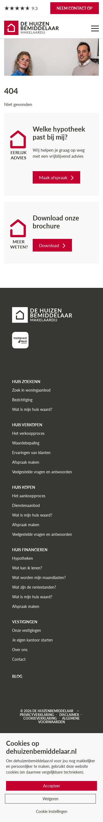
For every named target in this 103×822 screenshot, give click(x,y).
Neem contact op (75, 8)
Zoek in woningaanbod (31, 390)
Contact (19, 659)
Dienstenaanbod (26, 505)
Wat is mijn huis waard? (32, 409)
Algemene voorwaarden (59, 719)
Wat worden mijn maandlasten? (39, 577)
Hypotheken (22, 558)
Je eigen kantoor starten (32, 640)
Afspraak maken (25, 462)
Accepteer (51, 785)
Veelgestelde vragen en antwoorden (42, 471)
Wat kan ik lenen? (27, 568)
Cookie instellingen (51, 811)
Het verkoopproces (28, 433)
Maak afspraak (57, 177)
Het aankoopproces (28, 495)
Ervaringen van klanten (31, 452)
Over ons (19, 649)
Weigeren (51, 798)
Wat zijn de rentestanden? (34, 587)
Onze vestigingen (26, 630)
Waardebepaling (25, 443)
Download (53, 245)
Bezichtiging (22, 399)
